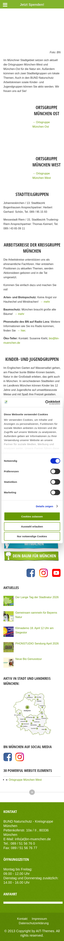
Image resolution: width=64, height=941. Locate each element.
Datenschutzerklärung (34, 923)
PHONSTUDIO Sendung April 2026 (37, 643)
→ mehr (45, 301)
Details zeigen (44, 506)
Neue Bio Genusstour (28, 658)
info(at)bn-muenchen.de (33, 839)
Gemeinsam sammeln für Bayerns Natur (36, 615)
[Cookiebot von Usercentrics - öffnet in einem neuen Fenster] (45, 402)
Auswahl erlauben (32, 526)
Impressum (39, 918)
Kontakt (22, 918)
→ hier (21, 330)
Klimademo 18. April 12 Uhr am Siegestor (34, 630)
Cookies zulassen (32, 516)
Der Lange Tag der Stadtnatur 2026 (37, 597)
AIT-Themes (45, 931)
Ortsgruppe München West (25, 779)
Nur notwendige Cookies (32, 536)
